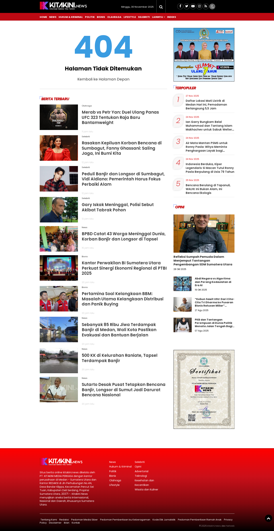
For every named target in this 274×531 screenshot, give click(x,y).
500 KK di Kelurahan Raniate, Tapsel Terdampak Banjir (119, 358)
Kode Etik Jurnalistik (164, 519)
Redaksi (64, 519)
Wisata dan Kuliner (146, 489)
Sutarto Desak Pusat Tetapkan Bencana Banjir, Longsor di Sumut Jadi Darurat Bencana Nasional (123, 390)
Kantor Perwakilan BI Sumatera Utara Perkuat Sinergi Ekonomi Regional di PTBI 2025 (124, 268)
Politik (90, 17)
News (52, 17)
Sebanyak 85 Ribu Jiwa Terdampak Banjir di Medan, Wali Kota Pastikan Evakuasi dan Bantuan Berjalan (119, 330)
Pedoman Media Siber (84, 519)
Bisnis (101, 17)
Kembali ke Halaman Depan (103, 79)
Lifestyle (130, 17)
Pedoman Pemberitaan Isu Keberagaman (125, 519)
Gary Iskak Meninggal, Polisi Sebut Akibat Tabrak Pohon (118, 207)
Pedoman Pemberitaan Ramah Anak (200, 519)
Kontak (76, 522)
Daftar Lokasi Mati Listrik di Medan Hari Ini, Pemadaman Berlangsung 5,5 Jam (206, 104)
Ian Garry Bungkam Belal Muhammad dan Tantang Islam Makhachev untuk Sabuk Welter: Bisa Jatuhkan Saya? (209, 127)
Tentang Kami (49, 519)
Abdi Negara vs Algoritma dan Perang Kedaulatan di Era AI (213, 282)
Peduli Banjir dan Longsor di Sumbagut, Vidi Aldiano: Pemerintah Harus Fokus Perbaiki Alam (123, 179)
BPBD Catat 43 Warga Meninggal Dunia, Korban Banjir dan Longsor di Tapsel (124, 236)
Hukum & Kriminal (71, 17)
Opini (138, 466)
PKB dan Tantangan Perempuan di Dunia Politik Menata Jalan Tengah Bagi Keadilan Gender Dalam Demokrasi (213, 326)
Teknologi (141, 476)
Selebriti (144, 17)
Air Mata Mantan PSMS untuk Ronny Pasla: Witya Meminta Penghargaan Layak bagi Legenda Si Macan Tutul (207, 148)
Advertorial (141, 471)
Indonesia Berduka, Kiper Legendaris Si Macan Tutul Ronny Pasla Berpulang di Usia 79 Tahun (210, 168)
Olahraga (114, 17)
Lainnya (157, 17)
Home (43, 17)
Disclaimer (55, 522)
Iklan (66, 522)
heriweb (230, 525)
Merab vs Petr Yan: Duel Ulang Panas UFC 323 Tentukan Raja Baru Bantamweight (120, 117)
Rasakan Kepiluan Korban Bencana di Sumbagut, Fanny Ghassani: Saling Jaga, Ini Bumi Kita (122, 148)
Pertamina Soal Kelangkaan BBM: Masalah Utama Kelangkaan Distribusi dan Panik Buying (122, 299)
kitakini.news (214, 525)
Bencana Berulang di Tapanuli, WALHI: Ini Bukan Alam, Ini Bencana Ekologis (208, 189)
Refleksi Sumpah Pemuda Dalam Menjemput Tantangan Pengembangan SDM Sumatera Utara (203, 261)
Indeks (171, 17)
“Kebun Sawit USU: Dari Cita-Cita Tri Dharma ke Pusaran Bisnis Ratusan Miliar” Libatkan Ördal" (214, 304)
